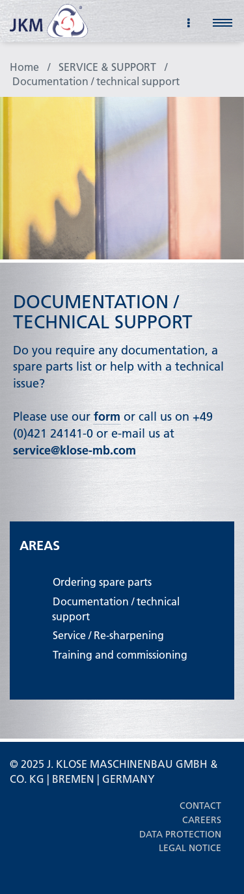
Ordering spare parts (102, 581)
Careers (201, 820)
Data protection (180, 834)
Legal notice (190, 848)
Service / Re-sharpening (108, 635)
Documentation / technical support (96, 81)
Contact (200, 805)
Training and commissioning (120, 654)
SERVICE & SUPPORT (107, 66)
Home (24, 66)
